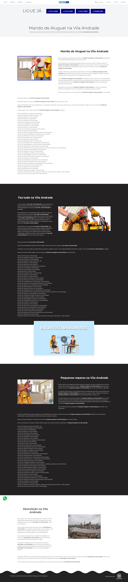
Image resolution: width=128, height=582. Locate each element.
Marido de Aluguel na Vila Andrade (37, 575)
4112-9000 (116, 2)
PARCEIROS (29, 2)
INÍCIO (5, 2)
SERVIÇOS (20, 2)
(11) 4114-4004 (100, 2)
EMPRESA (12, 2)
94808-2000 (123, 2)
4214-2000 (108, 2)
